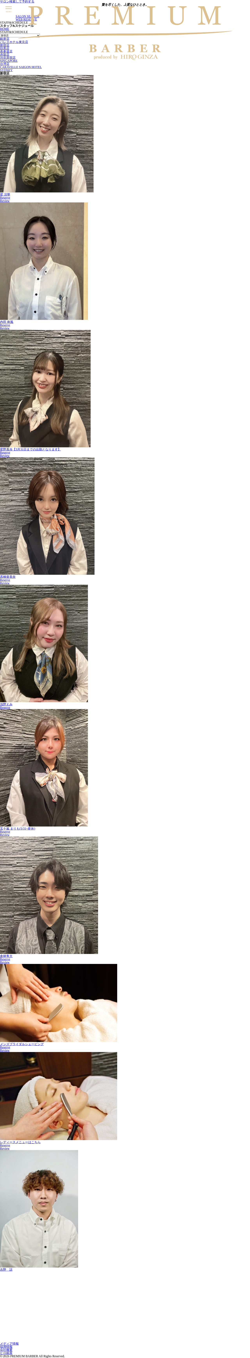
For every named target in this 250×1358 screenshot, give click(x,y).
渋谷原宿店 (8, 57)
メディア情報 (9, 1343)
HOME (4, 29)
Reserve (5, 197)
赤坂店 (4, 54)
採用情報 (6, 1346)
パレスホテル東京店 (14, 42)
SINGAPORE (9, 60)
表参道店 (6, 51)
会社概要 (6, 1350)
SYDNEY (6, 70)
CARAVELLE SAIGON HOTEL (21, 67)
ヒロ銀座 (6, 1353)
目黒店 (4, 48)
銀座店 (4, 39)
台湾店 (4, 64)
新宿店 (4, 45)
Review (5, 200)
